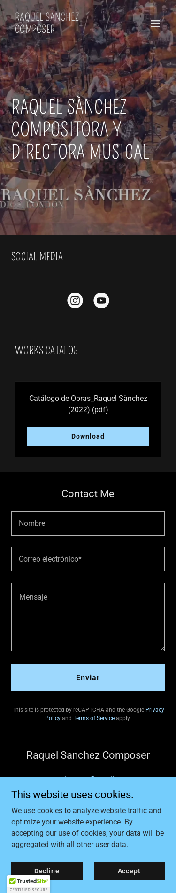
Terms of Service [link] (94, 718)
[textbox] (88, 523)
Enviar (88, 677)
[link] (65, 30)
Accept (129, 870)
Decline (47, 870)
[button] (155, 23)
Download (87, 436)
